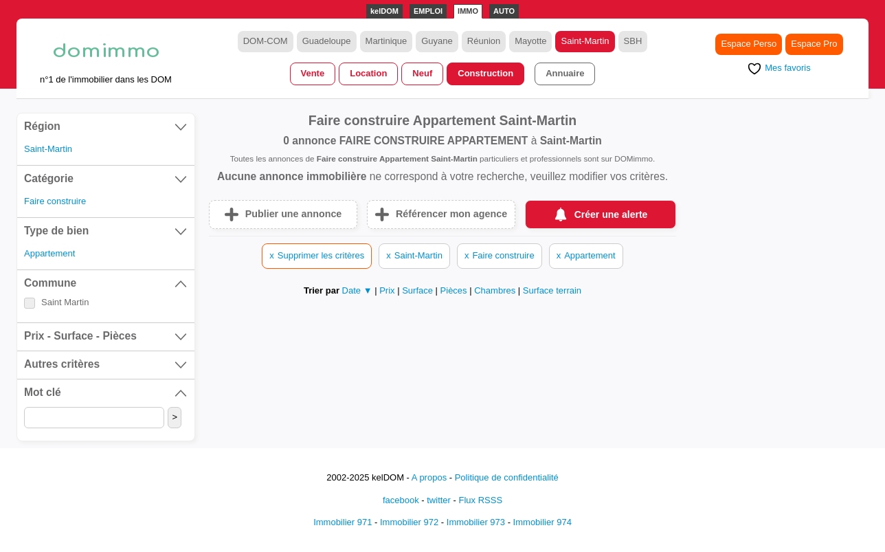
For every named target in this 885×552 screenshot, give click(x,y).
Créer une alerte (611, 214)
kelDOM (384, 11)
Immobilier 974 (542, 522)
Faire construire (55, 201)
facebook (401, 500)
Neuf (422, 73)
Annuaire (565, 73)
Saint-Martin (585, 41)
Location (368, 73)
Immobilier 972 (409, 522)
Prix (388, 290)
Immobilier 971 (342, 522)
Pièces (455, 290)
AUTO (504, 11)
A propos (429, 477)
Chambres (496, 290)
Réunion (483, 41)
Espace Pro (814, 43)
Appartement (49, 253)
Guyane (437, 41)
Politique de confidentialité (507, 477)
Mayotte (530, 41)
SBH (633, 41)
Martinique (386, 41)
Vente (313, 73)
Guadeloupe (326, 41)
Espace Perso (748, 43)
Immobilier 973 (476, 522)
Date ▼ (357, 290)
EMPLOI (428, 11)
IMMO (468, 11)
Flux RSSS (480, 500)
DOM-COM (265, 41)
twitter (439, 500)
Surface (418, 290)
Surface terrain (552, 290)
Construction (485, 73)
